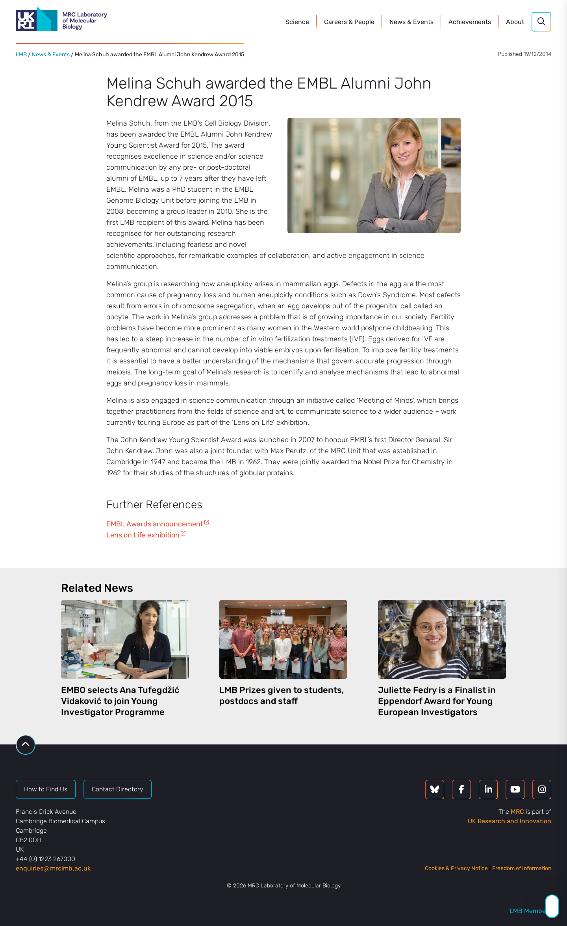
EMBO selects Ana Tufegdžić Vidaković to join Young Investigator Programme (120, 701)
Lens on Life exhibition (143, 535)
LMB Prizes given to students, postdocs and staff (281, 695)
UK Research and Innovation (509, 821)
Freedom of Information (521, 868)
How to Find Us (45, 789)
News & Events (51, 54)
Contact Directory (117, 789)
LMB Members (530, 911)
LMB (21, 54)
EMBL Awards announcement (154, 524)
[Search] (541, 22)
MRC (517, 811)
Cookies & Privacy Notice (456, 868)
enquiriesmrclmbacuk (53, 868)
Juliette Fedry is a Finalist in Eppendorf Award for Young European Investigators (437, 701)
